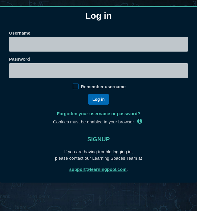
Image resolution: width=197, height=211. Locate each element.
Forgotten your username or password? (98, 113)
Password (19, 59)
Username (19, 32)
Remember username (103, 86)
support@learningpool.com (97, 169)
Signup (98, 139)
